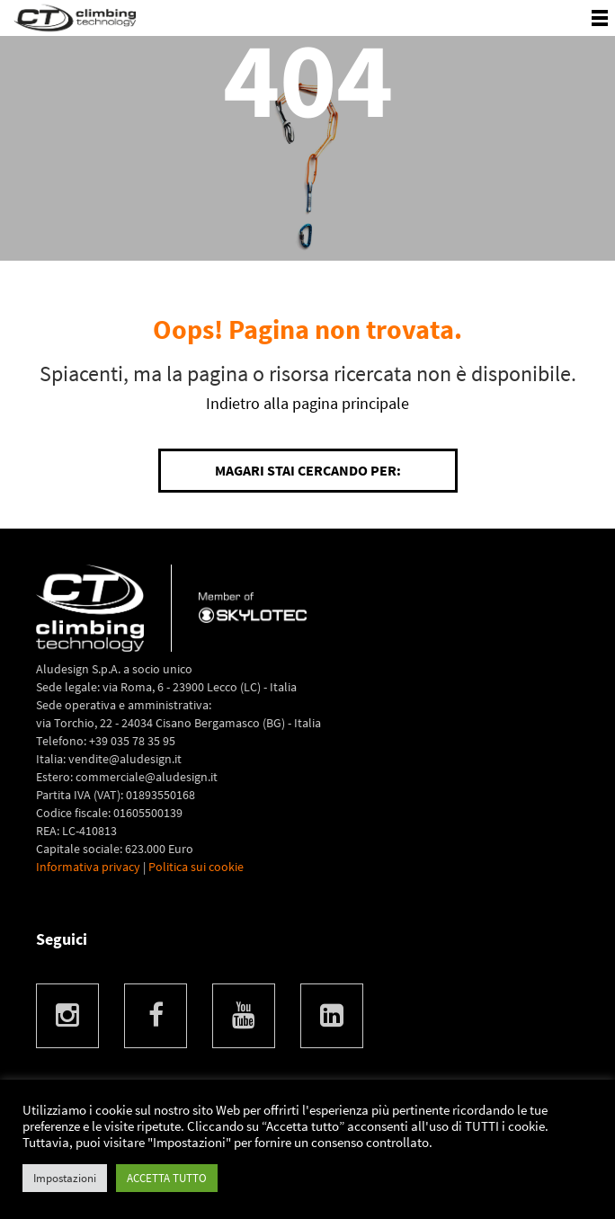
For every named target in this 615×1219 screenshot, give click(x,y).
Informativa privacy (88, 867)
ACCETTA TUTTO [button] (167, 1178)
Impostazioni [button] (64, 1178)
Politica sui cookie (196, 867)
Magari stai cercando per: (308, 470)
